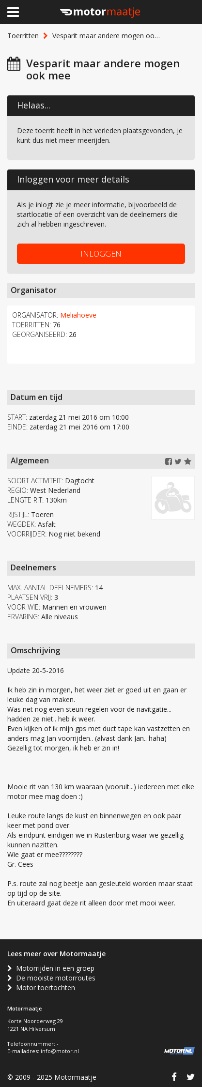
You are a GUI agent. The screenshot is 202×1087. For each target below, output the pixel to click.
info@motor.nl (60, 1051)
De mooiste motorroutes (51, 977)
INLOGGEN (101, 253)
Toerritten (23, 35)
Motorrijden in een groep (50, 968)
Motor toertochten (41, 987)
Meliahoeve (78, 315)
